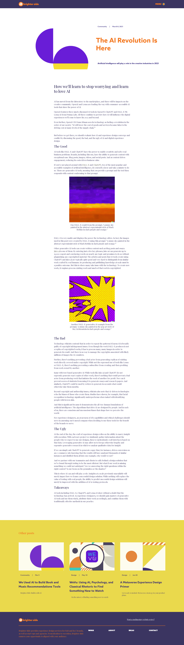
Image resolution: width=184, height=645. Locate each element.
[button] (160, 4)
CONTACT (153, 630)
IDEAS (131, 630)
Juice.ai (57, 251)
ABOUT (111, 630)
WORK (91, 630)
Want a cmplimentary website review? (141, 619)
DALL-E (85, 165)
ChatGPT (97, 165)
